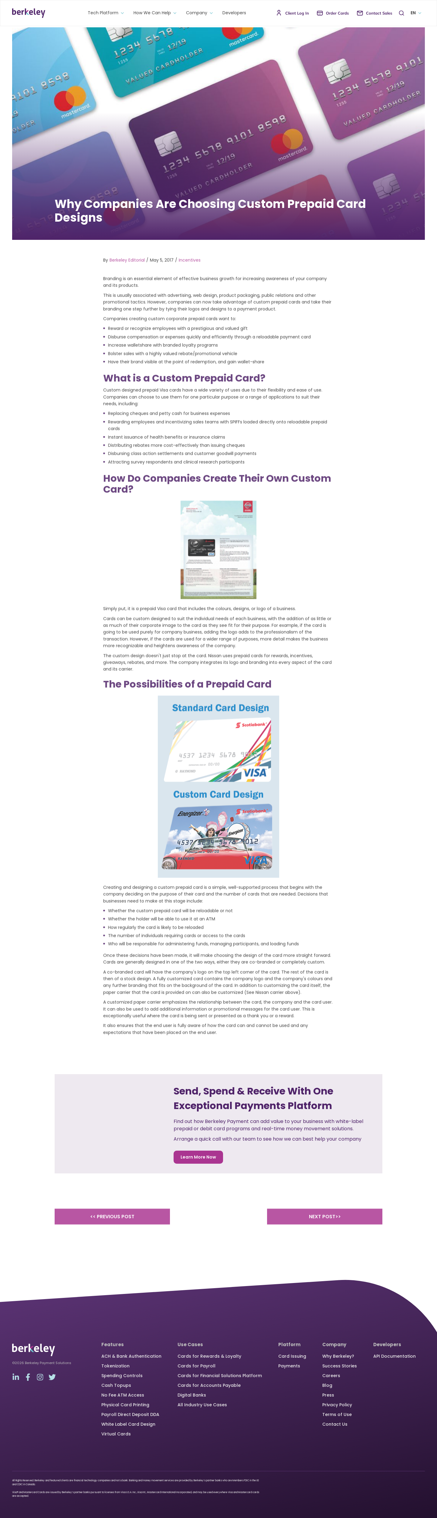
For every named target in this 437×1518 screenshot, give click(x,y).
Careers (331, 1376)
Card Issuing (292, 1356)
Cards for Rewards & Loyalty (209, 1356)
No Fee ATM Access (122, 1395)
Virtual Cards (116, 1434)
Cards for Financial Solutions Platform (220, 1376)
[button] (104, 13)
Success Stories (339, 1366)
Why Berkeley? (338, 1356)
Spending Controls (122, 1376)
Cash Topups (116, 1385)
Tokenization (115, 1366)
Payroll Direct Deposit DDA (130, 1414)
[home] (28, 13)
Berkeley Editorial (127, 270)
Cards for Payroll (196, 1366)
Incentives (190, 270)
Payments (289, 1366)
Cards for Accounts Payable (209, 1385)
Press (328, 1395)
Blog (327, 1385)
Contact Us (334, 1424)
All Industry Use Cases (202, 1405)
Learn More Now (198, 1157)
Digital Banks (192, 1395)
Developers (234, 13)
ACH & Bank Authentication (131, 1356)
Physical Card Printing (125, 1405)
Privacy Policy (337, 1405)
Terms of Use (337, 1414)
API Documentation (394, 1356)
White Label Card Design (128, 1424)
